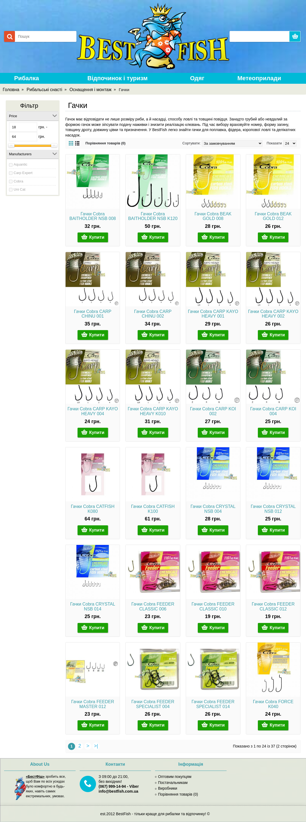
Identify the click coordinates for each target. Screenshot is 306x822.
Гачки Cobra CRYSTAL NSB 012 (273, 509)
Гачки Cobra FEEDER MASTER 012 (92, 704)
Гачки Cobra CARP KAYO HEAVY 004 (92, 411)
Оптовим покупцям (173, 776)
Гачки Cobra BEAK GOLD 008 (212, 216)
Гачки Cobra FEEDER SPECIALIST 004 (152, 704)
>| (96, 746)
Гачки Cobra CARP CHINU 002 (153, 314)
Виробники (166, 788)
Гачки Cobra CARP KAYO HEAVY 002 (273, 314)
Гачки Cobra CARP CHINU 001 (93, 314)
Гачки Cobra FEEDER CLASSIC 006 (152, 606)
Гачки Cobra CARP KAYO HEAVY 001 (213, 314)
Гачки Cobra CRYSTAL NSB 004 (212, 509)
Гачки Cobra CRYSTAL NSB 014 (92, 606)
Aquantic (20, 164)
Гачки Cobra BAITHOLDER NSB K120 (152, 216)
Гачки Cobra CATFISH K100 (153, 509)
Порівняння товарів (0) (105, 143)
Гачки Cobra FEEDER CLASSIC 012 (273, 606)
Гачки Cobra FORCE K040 (273, 704)
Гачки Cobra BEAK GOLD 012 (273, 216)
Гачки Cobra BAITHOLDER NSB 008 (92, 216)
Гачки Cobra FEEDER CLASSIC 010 (212, 606)
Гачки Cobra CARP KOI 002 (213, 411)
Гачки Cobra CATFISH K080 (92, 509)
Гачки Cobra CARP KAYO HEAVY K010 (153, 411)
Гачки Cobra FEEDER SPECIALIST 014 (212, 704)
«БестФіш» (35, 776)
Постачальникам (171, 782)
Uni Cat (19, 189)
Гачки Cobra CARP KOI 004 (273, 411)
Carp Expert (23, 173)
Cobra (18, 181)
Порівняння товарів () (176, 794)
